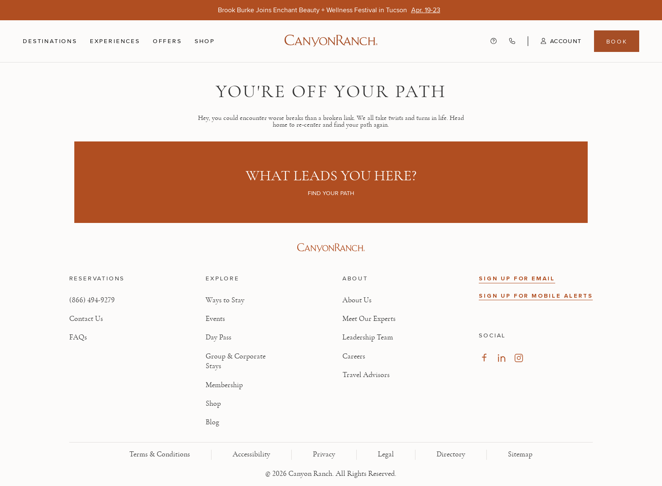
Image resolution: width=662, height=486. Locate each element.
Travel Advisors (366, 375)
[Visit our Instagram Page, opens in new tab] (518, 358)
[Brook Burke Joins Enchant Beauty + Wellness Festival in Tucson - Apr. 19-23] (426, 10)
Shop (205, 41)
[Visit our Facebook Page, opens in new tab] (484, 358)
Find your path (331, 193)
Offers (167, 41)
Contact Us (86, 319)
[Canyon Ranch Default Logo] (331, 41)
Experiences (115, 41)
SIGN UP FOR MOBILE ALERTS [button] (536, 295)
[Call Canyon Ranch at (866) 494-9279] (512, 41)
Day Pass (218, 337)
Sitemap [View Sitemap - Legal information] (520, 454)
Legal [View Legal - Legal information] (386, 454)
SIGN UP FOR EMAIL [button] (517, 278)
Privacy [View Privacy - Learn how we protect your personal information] (324, 454)
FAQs (78, 337)
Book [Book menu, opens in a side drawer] (616, 41)
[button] (555, 41)
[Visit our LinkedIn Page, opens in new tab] (501, 358)
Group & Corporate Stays (236, 361)
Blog (212, 422)
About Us (357, 300)
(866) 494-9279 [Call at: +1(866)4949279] (92, 300)
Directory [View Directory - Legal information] (451, 454)
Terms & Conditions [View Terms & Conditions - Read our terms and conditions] (159, 454)
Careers (353, 356)
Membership (224, 385)
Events (215, 319)
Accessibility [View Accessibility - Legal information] (251, 454)
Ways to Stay (225, 300)
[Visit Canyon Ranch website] (331, 248)
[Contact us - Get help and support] (493, 41)
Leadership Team (367, 337)
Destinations (50, 41)
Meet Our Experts (369, 319)
